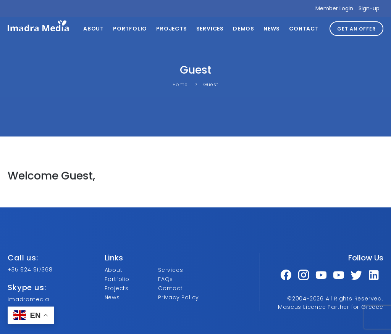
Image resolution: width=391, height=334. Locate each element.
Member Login (334, 8)
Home (180, 84)
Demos (243, 28)
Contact (304, 28)
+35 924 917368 (30, 269)
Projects (171, 28)
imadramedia (28, 299)
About (93, 28)
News (271, 28)
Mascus (289, 307)
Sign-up (369, 8)
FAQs (165, 279)
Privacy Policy (178, 297)
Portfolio (130, 28)
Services (210, 28)
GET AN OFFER (356, 29)
